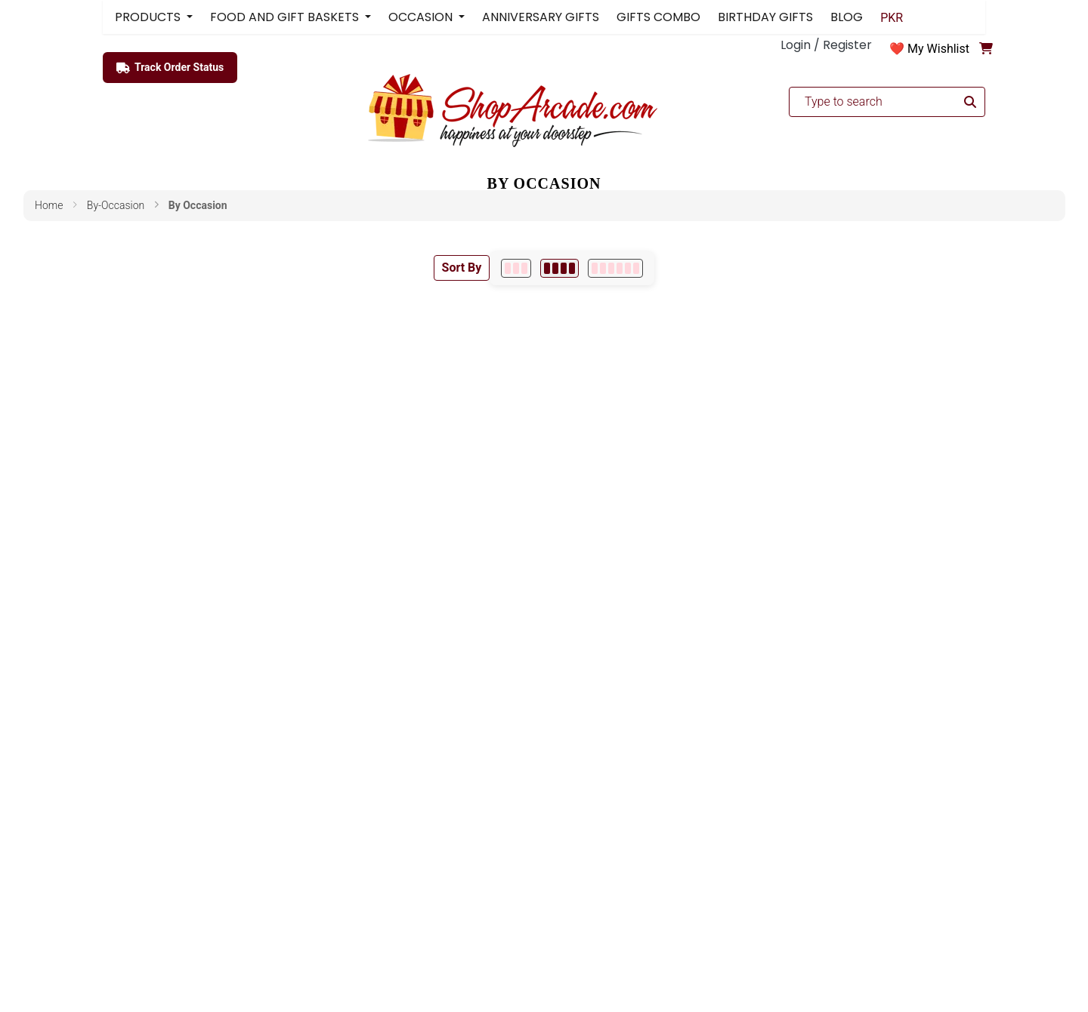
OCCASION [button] (422, 17)
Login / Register (826, 45)
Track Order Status (170, 68)
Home (49, 205)
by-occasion (115, 205)
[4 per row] (559, 268)
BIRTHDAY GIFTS (765, 17)
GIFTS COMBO (658, 17)
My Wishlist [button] (938, 49)
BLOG (846, 17)
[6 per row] (615, 268)
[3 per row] (516, 268)
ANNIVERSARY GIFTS (540, 17)
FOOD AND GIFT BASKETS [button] (286, 17)
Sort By (462, 267)
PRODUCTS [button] (149, 17)
